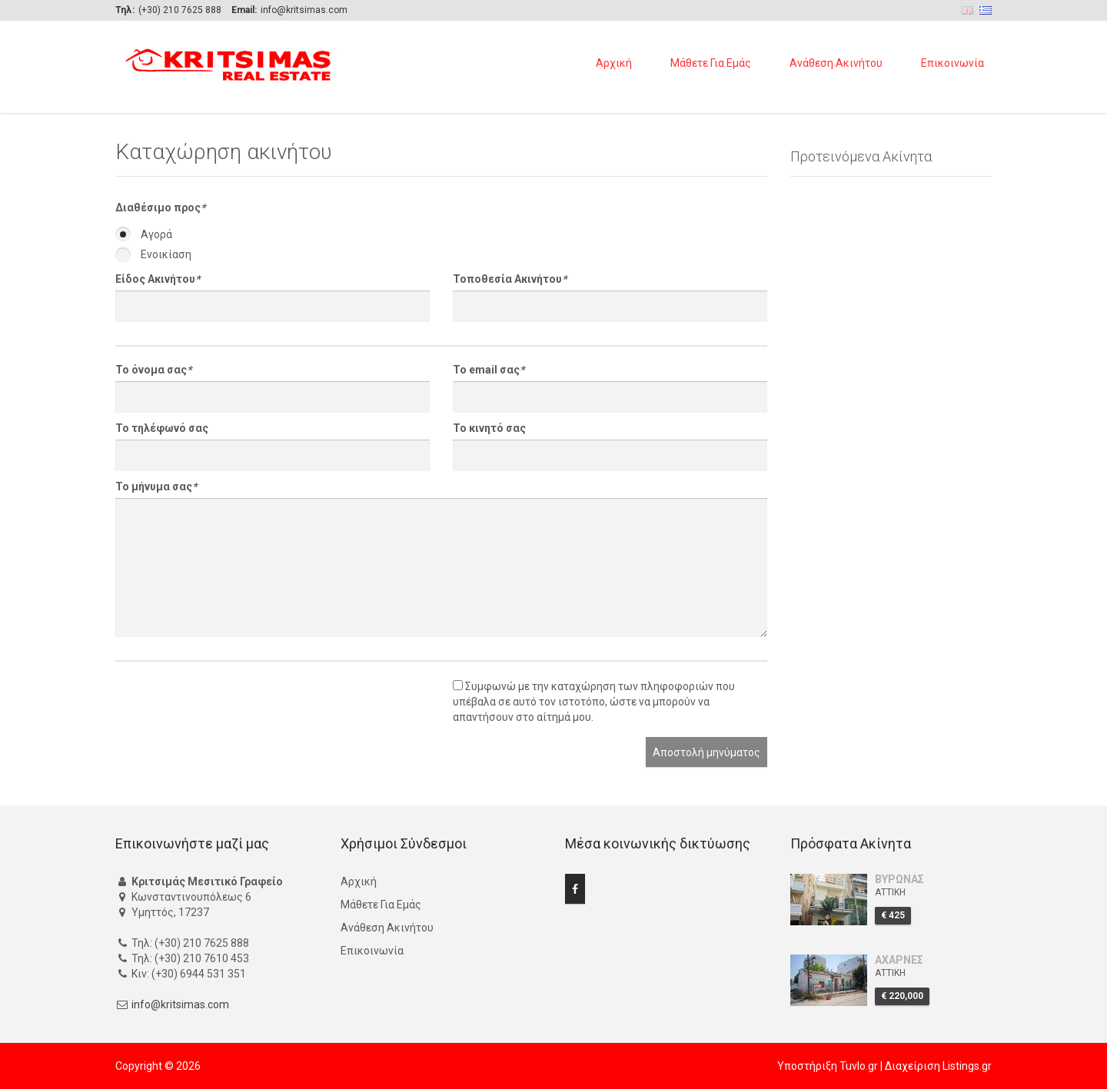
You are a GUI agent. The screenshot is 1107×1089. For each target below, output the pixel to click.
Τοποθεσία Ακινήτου (510, 279)
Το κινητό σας (489, 428)
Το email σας (488, 370)
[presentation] (232, 707)
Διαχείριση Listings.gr (938, 1066)
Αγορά (143, 234)
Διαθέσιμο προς (160, 207)
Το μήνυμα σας (156, 486)
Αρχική (614, 63)
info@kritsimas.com (180, 1004)
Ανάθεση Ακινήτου (836, 63)
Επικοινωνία (952, 63)
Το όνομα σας (153, 370)
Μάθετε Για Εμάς (710, 63)
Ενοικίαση (153, 254)
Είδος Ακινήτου (157, 279)
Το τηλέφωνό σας (161, 428)
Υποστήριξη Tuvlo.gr (827, 1066)
